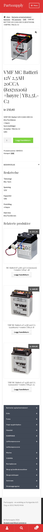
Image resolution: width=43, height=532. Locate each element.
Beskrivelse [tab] (9, 165)
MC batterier (16, 19)
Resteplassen (22, 464)
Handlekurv (34, 526)
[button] (36, 32)
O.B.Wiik (22, 458)
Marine (22, 452)
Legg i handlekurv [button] (21, 275)
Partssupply (13, 5)
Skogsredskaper (22, 475)
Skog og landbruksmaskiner (22, 469)
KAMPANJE (22, 436)
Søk (21, 528)
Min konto (7, 528)
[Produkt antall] (7, 140)
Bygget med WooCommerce (15, 523)
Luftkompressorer (22, 441)
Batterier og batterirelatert (21, 17)
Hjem (8, 17)
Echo (22, 413)
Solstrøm (22, 480)
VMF (24, 19)
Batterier (7, 19)
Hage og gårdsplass (22, 424)
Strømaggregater (22, 486)
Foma (22, 419)
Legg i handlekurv (23, 140)
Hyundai (22, 430)
